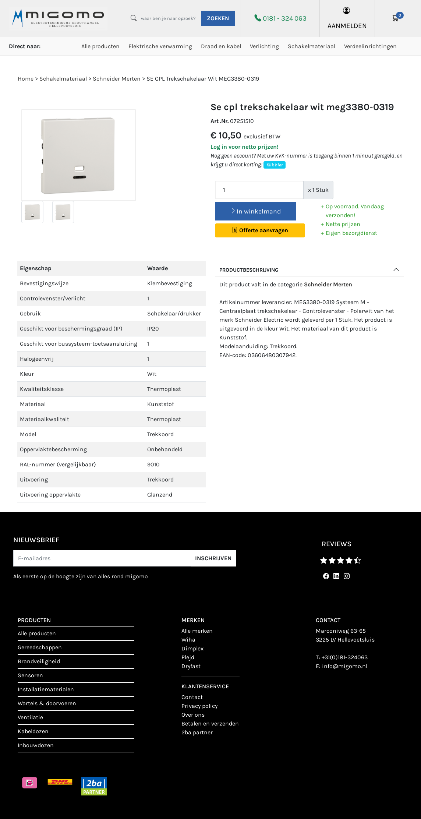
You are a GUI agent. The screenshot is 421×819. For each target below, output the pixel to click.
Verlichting (264, 46)
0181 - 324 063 (285, 18)
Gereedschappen (40, 647)
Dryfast (191, 666)
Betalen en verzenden (210, 723)
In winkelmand (255, 211)
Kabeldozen (33, 731)
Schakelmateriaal (311, 46)
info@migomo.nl (344, 666)
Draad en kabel (221, 46)
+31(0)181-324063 (345, 657)
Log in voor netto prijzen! (244, 146)
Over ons (193, 714)
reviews (336, 544)
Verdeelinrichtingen (370, 46)
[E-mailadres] (102, 558)
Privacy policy (199, 705)
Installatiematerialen (46, 689)
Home (25, 78)
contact (192, 696)
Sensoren (30, 675)
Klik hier (274, 164)
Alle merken (197, 630)
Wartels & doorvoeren (47, 703)
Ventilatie (30, 717)
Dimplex (192, 648)
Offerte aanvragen (260, 230)
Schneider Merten (328, 284)
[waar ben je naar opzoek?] (168, 18)
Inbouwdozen (36, 745)
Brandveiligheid (39, 661)
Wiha (188, 639)
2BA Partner (197, 732)
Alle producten (100, 46)
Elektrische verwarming (160, 46)
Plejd (187, 657)
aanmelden (347, 18)
